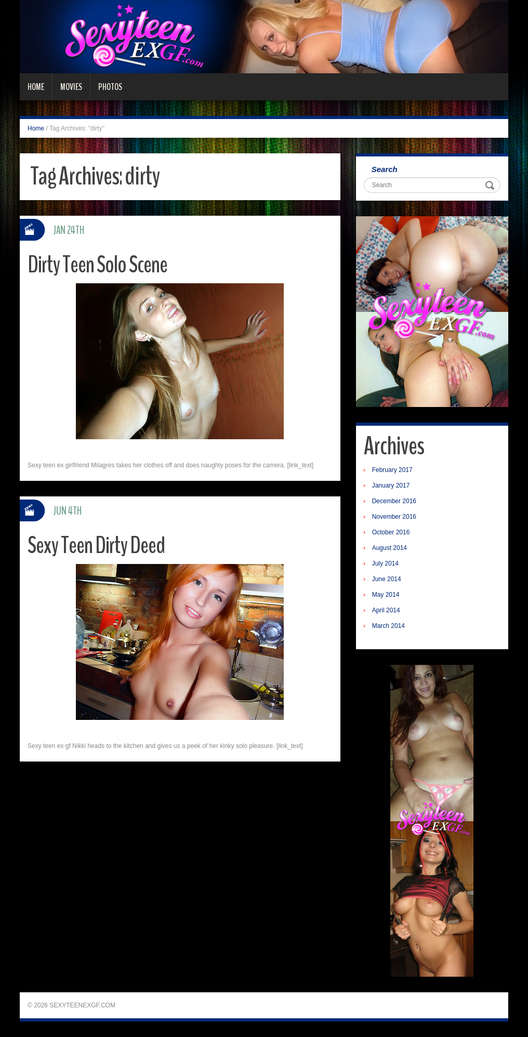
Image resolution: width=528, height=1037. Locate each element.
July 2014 (385, 563)
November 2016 (394, 516)
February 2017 (392, 470)
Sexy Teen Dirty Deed (96, 545)
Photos (110, 87)
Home (36, 87)
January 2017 (391, 485)
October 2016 (391, 532)
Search (385, 169)
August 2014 (389, 548)
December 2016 (394, 501)
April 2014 (386, 610)
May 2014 (386, 594)
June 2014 (386, 579)
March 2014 (388, 625)
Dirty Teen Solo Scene (97, 265)
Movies (71, 87)
